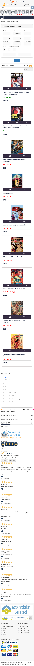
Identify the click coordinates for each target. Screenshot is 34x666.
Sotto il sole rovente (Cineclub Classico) (14, 288)
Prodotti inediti (9, 396)
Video (6, 377)
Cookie (4, 630)
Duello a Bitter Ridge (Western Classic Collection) (14, 321)
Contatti (5, 634)
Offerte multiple (9, 390)
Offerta (6, 387)
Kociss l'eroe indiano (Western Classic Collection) (14, 355)
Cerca (17, 60)
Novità (6, 384)
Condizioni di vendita (8, 626)
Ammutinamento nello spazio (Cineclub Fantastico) (14, 160)
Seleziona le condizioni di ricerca (12, 26)
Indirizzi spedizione (24, 630)
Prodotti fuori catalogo (11, 402)
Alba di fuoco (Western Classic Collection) (15, 257)
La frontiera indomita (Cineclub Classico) (15, 225)
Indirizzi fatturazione (25, 632)
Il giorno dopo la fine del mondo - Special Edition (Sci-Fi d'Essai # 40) (15, 126)
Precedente (5, 460)
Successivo (12, 460)
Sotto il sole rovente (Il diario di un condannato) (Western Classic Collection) (16, 93)
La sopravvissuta (8, 193)
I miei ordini (22, 628)
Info (4, 632)
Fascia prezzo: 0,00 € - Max (8, 411)
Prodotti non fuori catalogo (12, 399)
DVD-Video (9, 380)
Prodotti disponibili (10, 393)
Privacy (4, 628)
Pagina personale (24, 626)
